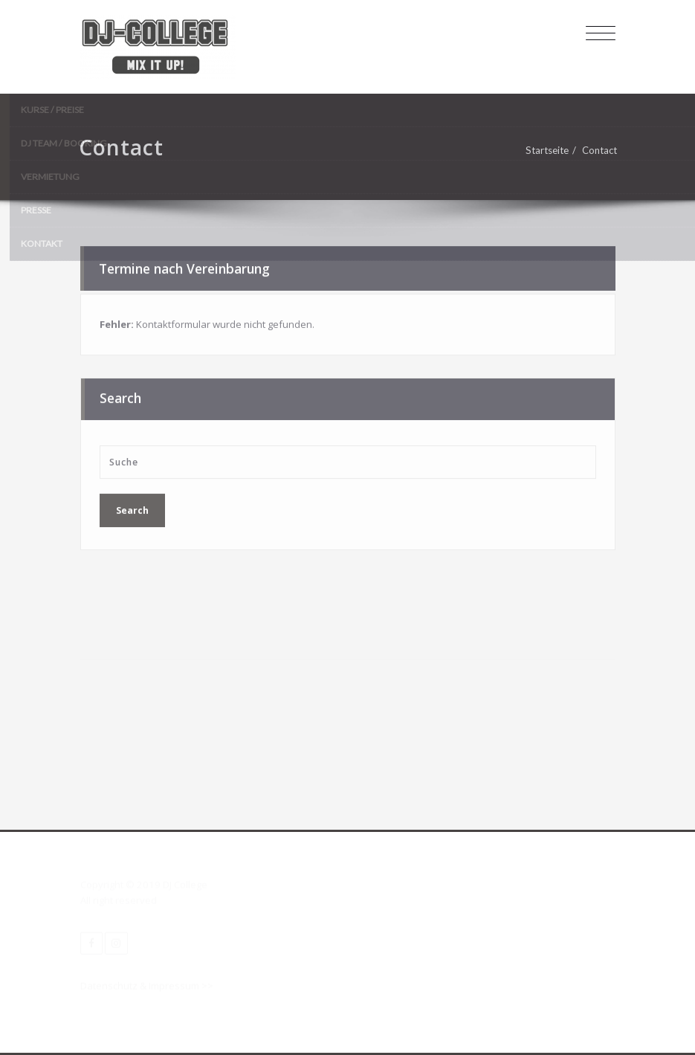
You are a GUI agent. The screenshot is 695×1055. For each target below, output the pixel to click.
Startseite (550, 150)
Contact (602, 150)
